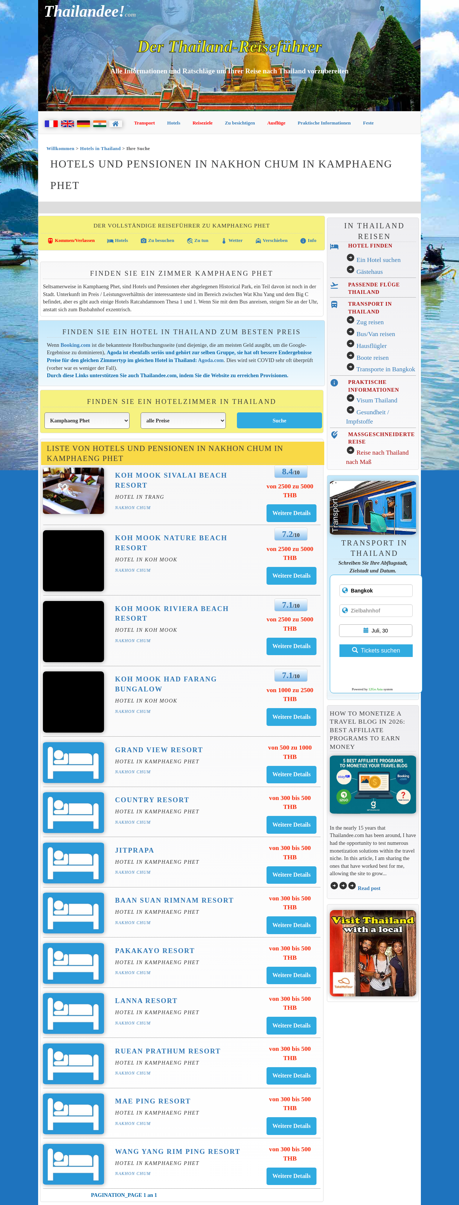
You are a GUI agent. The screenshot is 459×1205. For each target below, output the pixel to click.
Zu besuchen (157, 241)
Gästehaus (369, 271)
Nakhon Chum (133, 507)
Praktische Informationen (324, 123)
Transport (144, 123)
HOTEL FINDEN (370, 246)
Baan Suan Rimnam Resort (174, 900)
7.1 (287, 605)
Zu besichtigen (240, 123)
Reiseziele (202, 123)
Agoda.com (211, 360)
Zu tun (197, 241)
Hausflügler (371, 345)
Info (308, 241)
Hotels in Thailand (100, 148)
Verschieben (271, 241)
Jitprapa (134, 850)
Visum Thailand (377, 400)
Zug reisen (370, 322)
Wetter (231, 241)
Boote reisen (372, 357)
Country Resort (152, 800)
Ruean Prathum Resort (168, 1051)
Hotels (173, 123)
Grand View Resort (159, 750)
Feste (368, 123)
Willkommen (60, 148)
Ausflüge (276, 123)
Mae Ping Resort (153, 1101)
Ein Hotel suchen (378, 259)
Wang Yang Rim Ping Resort (178, 1151)
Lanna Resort (146, 1001)
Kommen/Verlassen (71, 241)
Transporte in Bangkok (385, 369)
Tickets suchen (376, 650)
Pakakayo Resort (155, 951)
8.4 (287, 471)
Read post (369, 888)
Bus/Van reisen (375, 334)
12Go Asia (376, 689)
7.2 (287, 534)
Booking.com (75, 345)
